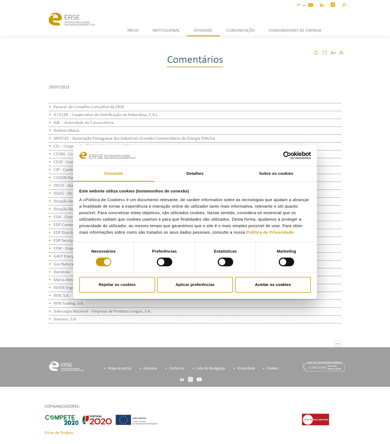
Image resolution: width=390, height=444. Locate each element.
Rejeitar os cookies (117, 284)
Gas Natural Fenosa (71, 264)
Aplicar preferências (195, 284)
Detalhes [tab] (194, 173)
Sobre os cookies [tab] (276, 173)
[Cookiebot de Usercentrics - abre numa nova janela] (287, 156)
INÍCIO (133, 30)
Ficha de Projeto (59, 433)
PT (299, 5)
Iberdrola (62, 272)
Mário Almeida (67, 280)
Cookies (272, 368)
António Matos (66, 130)
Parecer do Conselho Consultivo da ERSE (89, 107)
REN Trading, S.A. (69, 303)
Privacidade (246, 368)
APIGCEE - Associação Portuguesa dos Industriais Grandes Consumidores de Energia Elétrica (134, 138)
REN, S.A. (62, 296)
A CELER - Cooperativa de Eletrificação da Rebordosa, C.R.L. (106, 115)
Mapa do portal (119, 368)
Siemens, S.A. (65, 319)
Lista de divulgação (210, 368)
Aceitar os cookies (273, 284)
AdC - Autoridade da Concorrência (84, 123)
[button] (344, 4)
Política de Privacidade (270, 232)
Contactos (176, 368)
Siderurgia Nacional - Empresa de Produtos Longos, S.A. (102, 311)
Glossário (150, 368)
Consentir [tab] (113, 173)
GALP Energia (65, 256)
